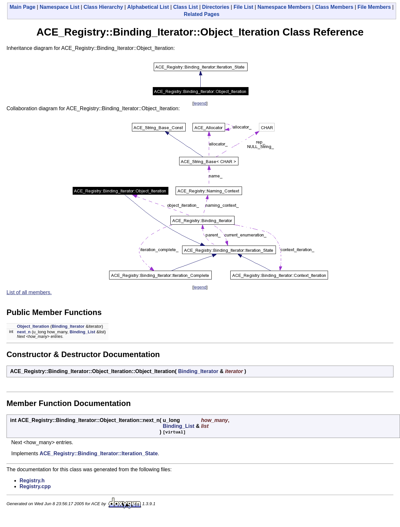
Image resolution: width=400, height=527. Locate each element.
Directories (215, 7)
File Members (374, 7)
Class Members (334, 7)
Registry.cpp (35, 486)
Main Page (23, 7)
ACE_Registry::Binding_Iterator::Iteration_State (99, 453)
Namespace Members (284, 7)
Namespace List (59, 7)
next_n (24, 331)
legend (199, 103)
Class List (185, 7)
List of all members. (29, 292)
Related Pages (201, 14)
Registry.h (32, 480)
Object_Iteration (33, 326)
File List (243, 7)
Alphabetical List (148, 7)
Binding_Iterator (68, 326)
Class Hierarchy (103, 7)
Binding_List (82, 331)
